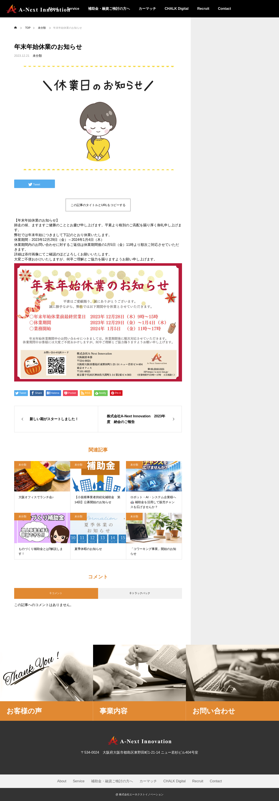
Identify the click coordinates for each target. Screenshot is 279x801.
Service (78, 781)
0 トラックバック (140, 593)
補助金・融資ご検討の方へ (109, 8)
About (61, 781)
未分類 (37, 55)
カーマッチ (147, 8)
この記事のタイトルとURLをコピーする (98, 205)
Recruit (203, 8)
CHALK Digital (177, 8)
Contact (224, 8)
